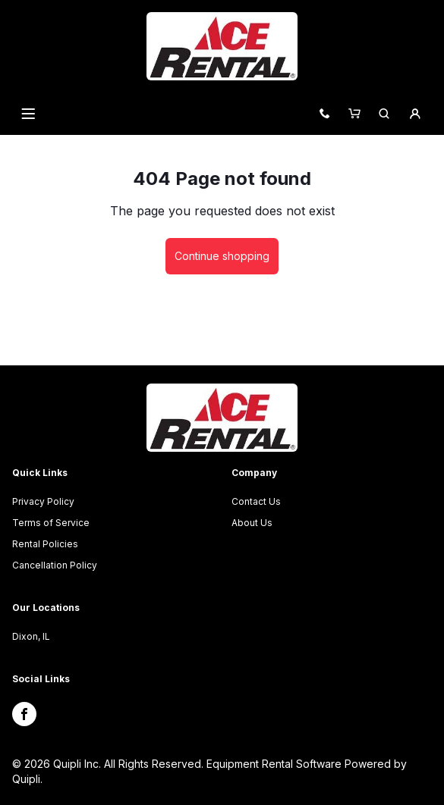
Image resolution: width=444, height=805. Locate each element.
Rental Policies (45, 544)
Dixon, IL (31, 636)
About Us (251, 522)
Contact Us (256, 501)
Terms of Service (51, 522)
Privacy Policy (43, 501)
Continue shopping (222, 255)
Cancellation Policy (54, 565)
